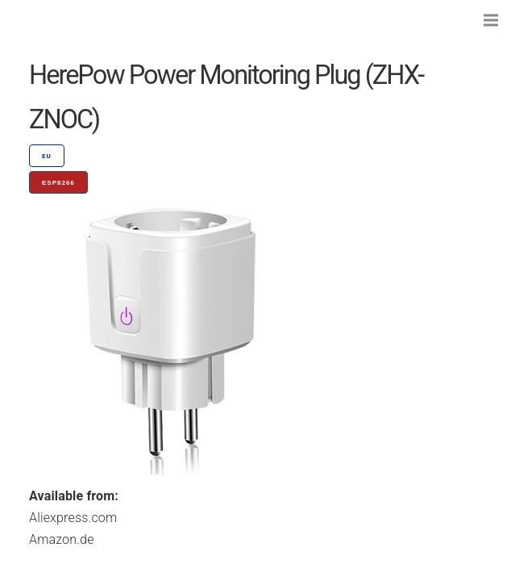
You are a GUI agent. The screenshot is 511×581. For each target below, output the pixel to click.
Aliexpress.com (73, 517)
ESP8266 (58, 182)
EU (47, 156)
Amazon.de (61, 539)
